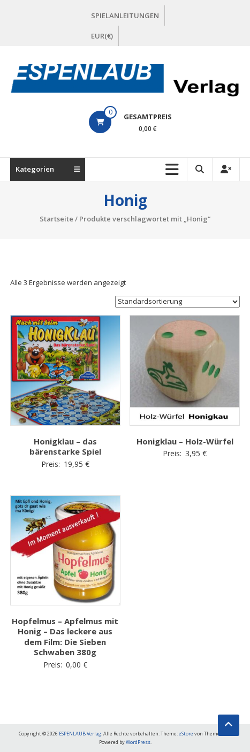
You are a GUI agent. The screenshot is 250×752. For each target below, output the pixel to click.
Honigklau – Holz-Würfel (185, 441)
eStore (186, 733)
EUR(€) (102, 36)
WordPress (138, 742)
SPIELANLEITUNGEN (125, 15)
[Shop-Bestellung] (177, 302)
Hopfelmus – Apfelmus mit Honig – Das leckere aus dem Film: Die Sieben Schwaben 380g (65, 637)
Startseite (56, 219)
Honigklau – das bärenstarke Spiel (65, 446)
